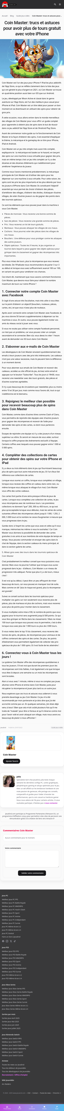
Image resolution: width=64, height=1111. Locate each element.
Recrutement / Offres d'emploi (14, 1075)
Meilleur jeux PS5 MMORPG (13, 958)
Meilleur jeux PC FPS (10, 899)
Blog (12, 16)
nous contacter (51, 803)
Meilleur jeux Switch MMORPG (14, 1049)
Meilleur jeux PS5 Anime (11, 965)
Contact (35, 1093)
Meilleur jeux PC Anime (11, 916)
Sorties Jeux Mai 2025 (10, 1021)
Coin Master (9, 754)
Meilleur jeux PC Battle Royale (14, 903)
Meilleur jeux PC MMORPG (12, 906)
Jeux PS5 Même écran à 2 (12, 975)
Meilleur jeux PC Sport (10, 913)
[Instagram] (7, 941)
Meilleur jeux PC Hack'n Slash (13, 909)
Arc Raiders (6, 1084)
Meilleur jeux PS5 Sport (11, 961)
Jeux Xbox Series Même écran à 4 (15, 1009)
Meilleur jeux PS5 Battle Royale (14, 955)
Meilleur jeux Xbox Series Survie (14, 1002)
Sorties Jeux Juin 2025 (10, 1025)
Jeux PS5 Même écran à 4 (12, 978)
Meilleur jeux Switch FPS (11, 1042)
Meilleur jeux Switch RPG (12, 1038)
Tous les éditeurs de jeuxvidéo (14, 1068)
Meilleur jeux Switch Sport (12, 1052)
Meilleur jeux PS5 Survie (11, 971)
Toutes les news (45, 1093)
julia (19, 776)
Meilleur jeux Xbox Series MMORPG (16, 995)
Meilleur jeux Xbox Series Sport (14, 999)
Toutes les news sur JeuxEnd (13, 1065)
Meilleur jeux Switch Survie (12, 1055)
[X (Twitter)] (11, 941)
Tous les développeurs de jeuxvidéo (16, 1071)
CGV (29, 1093)
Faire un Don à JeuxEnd (11, 937)
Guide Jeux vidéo (23, 16)
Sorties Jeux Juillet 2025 (11, 1028)
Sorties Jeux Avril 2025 (10, 1018)
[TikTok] (15, 941)
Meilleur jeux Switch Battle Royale (15, 1045)
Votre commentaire (13, 848)
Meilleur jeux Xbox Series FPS (13, 988)
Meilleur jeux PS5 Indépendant (14, 968)
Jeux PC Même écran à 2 (11, 926)
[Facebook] (3, 941)
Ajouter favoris (12, 761)
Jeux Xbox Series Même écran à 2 (15, 1005)
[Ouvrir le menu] (60, 4)
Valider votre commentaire (32, 873)
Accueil (5, 16)
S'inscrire (56, 1093)
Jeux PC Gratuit (8, 933)
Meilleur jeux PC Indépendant (14, 920)
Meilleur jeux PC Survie (11, 923)
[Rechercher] (55, 4)
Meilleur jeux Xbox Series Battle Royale (17, 992)
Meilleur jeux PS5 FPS (10, 951)
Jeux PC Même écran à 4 (11, 930)
